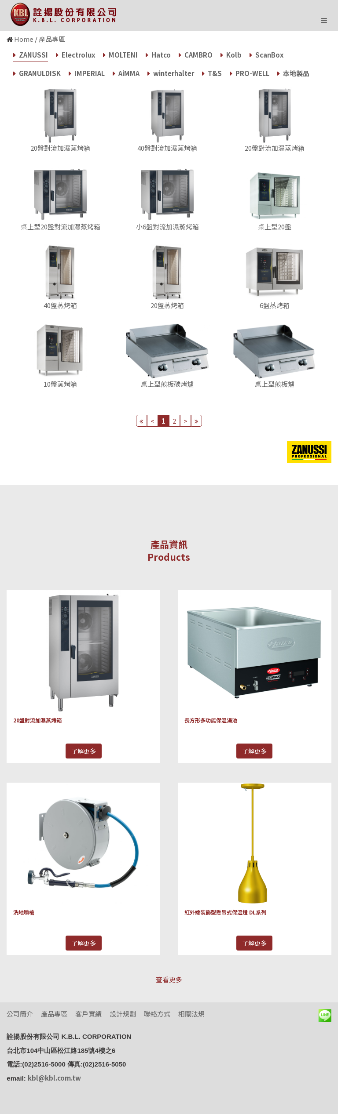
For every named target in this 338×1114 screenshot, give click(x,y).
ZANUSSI (30, 54)
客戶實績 (88, 1013)
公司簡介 (20, 1013)
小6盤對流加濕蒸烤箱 (167, 226)
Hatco (158, 54)
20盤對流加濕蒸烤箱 (60, 147)
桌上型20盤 (274, 226)
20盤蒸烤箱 (167, 305)
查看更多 (169, 979)
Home (23, 39)
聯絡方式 (157, 1013)
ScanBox (266, 54)
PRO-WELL (249, 73)
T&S (212, 73)
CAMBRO (196, 54)
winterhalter (170, 73)
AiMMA (126, 73)
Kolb (231, 54)
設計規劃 (123, 1013)
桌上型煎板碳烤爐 (167, 383)
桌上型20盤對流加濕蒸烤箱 (60, 226)
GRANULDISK (37, 73)
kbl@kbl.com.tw (54, 1077)
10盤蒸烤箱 (60, 383)
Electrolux (75, 54)
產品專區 (52, 39)
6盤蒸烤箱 (275, 305)
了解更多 (83, 751)
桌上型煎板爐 (274, 383)
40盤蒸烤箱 (60, 305)
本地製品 (293, 73)
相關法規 (191, 1013)
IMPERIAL (87, 73)
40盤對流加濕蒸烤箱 (167, 147)
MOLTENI (120, 54)
